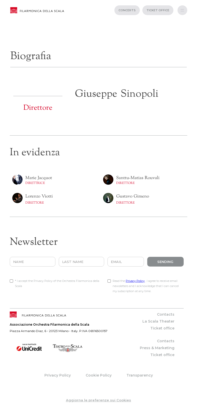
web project (98, 416)
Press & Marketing (157, 348)
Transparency (139, 375)
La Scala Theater (158, 321)
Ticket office (162, 328)
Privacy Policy (135, 281)
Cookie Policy (99, 375)
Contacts (165, 314)
